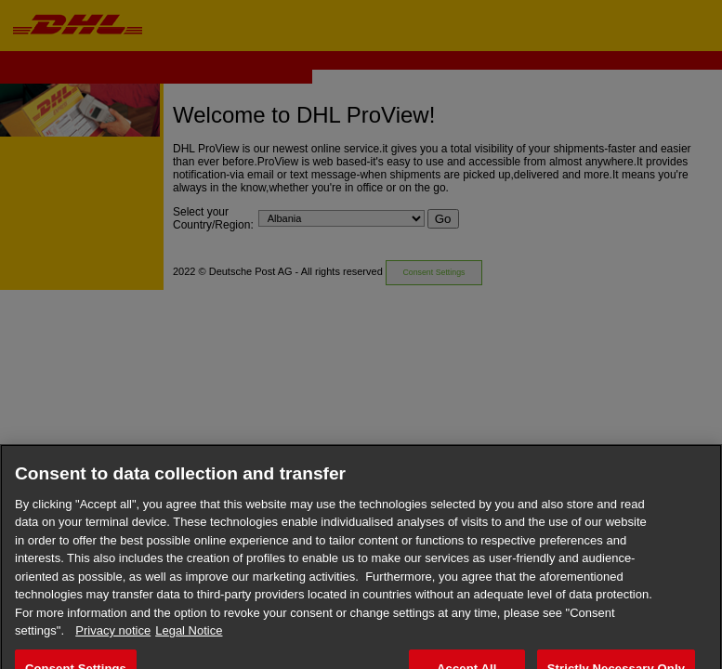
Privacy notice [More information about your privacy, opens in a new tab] (113, 642)
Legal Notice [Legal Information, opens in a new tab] (188, 642)
